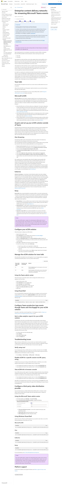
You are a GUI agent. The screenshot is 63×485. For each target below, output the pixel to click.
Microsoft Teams (19, 7)
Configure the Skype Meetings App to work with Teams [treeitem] (8, 50)
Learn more (33, 33)
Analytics (41, 120)
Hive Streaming (32, 169)
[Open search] (58, 1)
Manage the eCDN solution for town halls (55, 16)
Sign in (61, 1)
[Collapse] (11, 7)
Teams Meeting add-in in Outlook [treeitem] (7, 47)
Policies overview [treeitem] (5, 25)
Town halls (52, 9)
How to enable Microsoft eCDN (22, 111)
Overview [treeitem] (4, 22)
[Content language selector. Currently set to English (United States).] (5, 479)
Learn (15, 7)
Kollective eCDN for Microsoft (20, 188)
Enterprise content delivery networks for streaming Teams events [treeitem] (8, 42)
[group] (31, 427)
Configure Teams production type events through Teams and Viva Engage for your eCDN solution (56, 18)
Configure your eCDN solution (55, 14)
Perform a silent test (28, 115)
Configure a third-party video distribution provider (55, 22)
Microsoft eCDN (53, 10)
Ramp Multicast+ (30, 203)
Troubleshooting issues (54, 20)
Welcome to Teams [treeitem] (5, 11)
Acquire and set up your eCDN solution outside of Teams (55, 12)
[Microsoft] (1, 1)
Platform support (53, 24)
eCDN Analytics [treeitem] (6, 44)
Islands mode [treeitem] (6, 55)
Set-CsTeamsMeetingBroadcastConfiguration (31, 452)
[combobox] (6, 9)
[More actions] (47, 7)
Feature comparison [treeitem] (6, 24)
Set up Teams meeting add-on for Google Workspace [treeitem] (8, 53)
